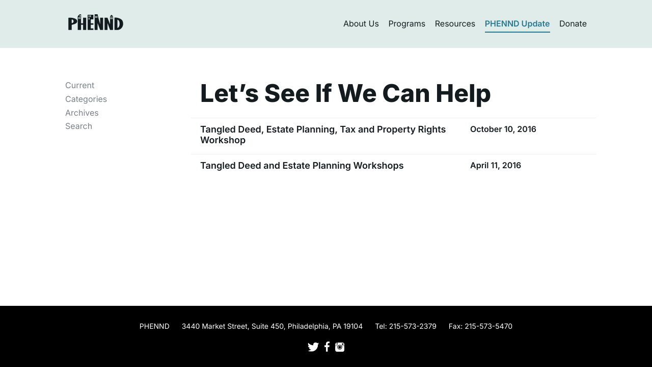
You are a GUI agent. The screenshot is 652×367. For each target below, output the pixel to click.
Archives (82, 113)
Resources (455, 23)
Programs (406, 23)
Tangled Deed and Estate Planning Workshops (302, 166)
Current (79, 85)
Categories (86, 99)
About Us (361, 23)
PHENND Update (517, 23)
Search (78, 126)
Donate (573, 23)
